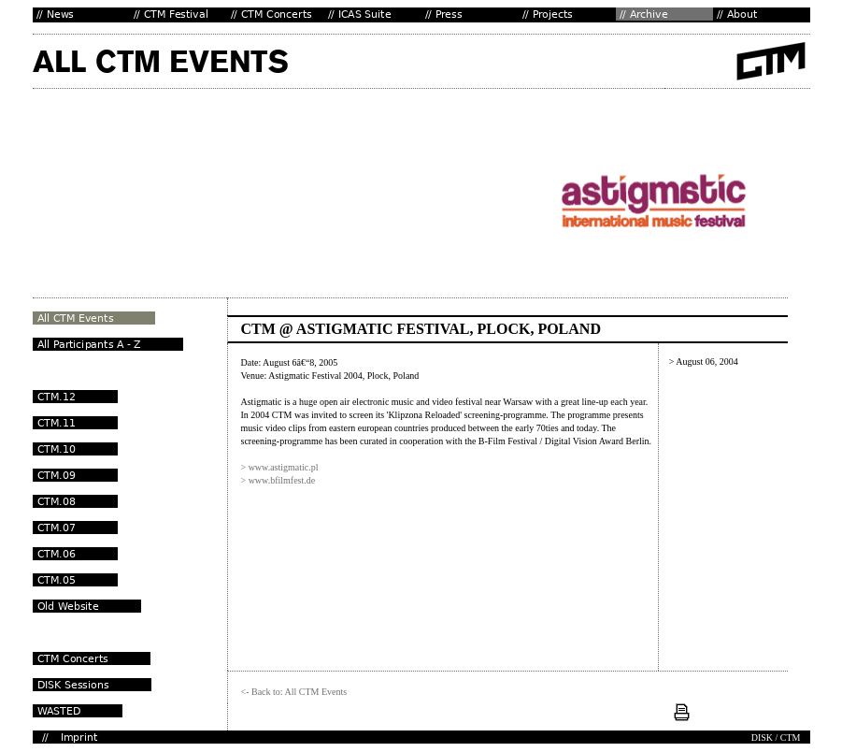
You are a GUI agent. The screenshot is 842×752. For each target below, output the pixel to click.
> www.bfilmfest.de (278, 480)
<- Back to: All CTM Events (294, 692)
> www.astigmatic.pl (280, 467)
